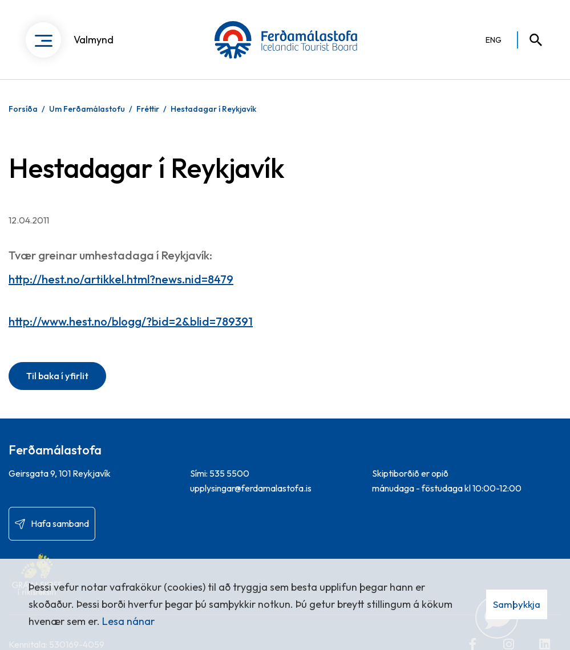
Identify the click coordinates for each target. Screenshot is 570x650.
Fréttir (147, 109)
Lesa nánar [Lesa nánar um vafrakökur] (128, 621)
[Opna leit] (530, 39)
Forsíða (23, 109)
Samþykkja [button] (516, 604)
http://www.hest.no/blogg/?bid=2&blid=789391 (131, 321)
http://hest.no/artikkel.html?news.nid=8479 (121, 279)
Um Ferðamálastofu (87, 109)
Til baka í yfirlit (57, 375)
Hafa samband (60, 523)
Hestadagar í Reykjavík (213, 109)
